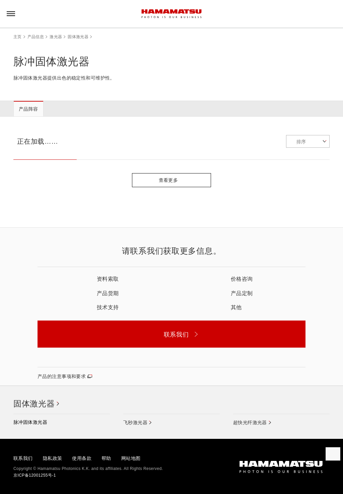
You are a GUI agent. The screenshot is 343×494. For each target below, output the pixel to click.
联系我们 (23, 458)
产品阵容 (28, 109)
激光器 (56, 36)
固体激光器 (78, 36)
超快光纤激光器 (250, 422)
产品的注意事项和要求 (62, 376)
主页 (17, 36)
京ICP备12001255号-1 (34, 475)
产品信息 (35, 36)
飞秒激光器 (135, 422)
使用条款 (81, 458)
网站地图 (131, 458)
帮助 (106, 458)
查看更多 (172, 180)
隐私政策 (52, 458)
